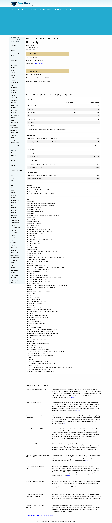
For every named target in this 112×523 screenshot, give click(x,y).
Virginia (12, 267)
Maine (12, 205)
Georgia (12, 178)
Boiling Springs (14, 53)
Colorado (13, 165)
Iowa (11, 183)
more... (72, 397)
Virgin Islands (14, 270)
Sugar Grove (14, 127)
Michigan (13, 208)
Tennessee (13, 260)
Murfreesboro (14, 115)
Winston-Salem (14, 145)
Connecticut (13, 168)
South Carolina (14, 255)
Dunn (12, 78)
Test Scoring (44, 95)
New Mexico (14, 233)
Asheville (13, 45)
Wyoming (13, 282)
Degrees (60, 95)
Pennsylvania (14, 247)
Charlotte (13, 68)
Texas (12, 262)
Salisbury (13, 125)
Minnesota (13, 210)
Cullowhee (13, 73)
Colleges (33, 9)
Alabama (13, 155)
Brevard (12, 58)
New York (13, 237)
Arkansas (13, 158)
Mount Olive (14, 113)
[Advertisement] (56, 23)
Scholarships (15, 9)
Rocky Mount (14, 122)
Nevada (12, 235)
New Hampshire (15, 228)
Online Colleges (68, 9)
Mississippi (13, 215)
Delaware (13, 173)
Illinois (12, 188)
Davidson (13, 75)
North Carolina (14, 220)
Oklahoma (13, 242)
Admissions (36, 95)
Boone (12, 55)
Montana (13, 218)
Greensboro (14, 90)
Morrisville (13, 110)
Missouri (13, 213)
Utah (11, 265)
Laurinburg (13, 100)
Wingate (12, 140)
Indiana (12, 190)
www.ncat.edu (39, 64)
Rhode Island (14, 252)
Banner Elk (13, 48)
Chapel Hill (13, 65)
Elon (11, 85)
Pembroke (13, 118)
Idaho (12, 185)
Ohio (11, 240)
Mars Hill (13, 103)
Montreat (13, 108)
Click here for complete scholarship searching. (39, 515)
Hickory (12, 95)
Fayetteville (13, 88)
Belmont (12, 50)
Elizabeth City (14, 83)
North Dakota (14, 223)
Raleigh (12, 120)
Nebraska (13, 225)
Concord (12, 70)
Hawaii (12, 180)
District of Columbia (16, 170)
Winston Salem (14, 142)
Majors (67, 95)
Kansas (12, 193)
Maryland (13, 203)
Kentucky (13, 195)
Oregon (12, 245)
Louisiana (13, 198)
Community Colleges (45, 9)
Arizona (12, 160)
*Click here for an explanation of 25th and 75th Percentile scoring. (46, 129)
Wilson (12, 137)
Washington (14, 275)
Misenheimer (14, 105)
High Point (13, 98)
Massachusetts (14, 200)
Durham (12, 80)
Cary (11, 63)
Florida (12, 175)
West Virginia (14, 280)
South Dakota (14, 257)
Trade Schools (57, 9)
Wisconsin (13, 277)
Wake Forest (14, 132)
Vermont (13, 272)
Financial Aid (25, 9)
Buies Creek (14, 60)
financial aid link (38, 67)
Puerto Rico (13, 250)
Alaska (12, 153)
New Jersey (13, 230)
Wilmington (13, 135)
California (13, 163)
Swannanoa (13, 130)
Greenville (13, 93)
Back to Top (71, 521)
